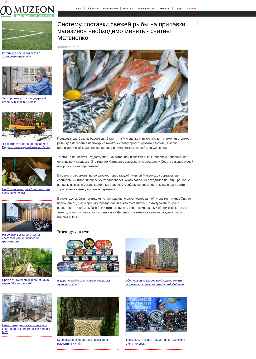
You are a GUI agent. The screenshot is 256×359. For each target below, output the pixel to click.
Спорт (178, 8)
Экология (165, 8)
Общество (93, 8)
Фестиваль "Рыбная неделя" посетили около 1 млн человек (155, 341)
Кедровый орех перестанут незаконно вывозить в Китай (82, 341)
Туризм (78, 8)
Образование (110, 8)
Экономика (62, 46)
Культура (128, 8)
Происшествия (146, 8)
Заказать (191, 8)
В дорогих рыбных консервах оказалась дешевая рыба (84, 282)
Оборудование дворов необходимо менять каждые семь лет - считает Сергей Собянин (154, 282)
